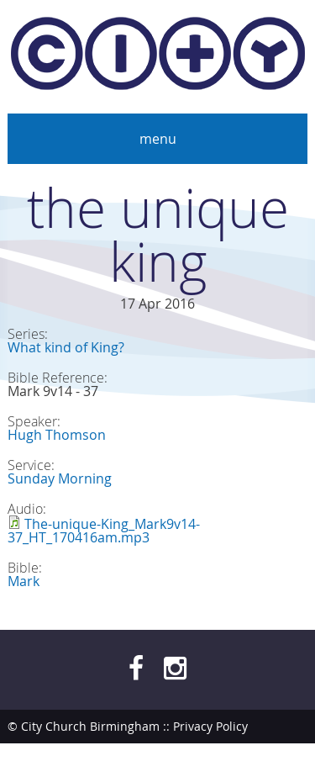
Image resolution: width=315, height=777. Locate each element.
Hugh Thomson (57, 435)
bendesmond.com (256, 760)
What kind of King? (66, 347)
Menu (157, 139)
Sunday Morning (60, 478)
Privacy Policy (210, 726)
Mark (23, 581)
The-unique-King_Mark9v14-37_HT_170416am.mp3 (104, 531)
